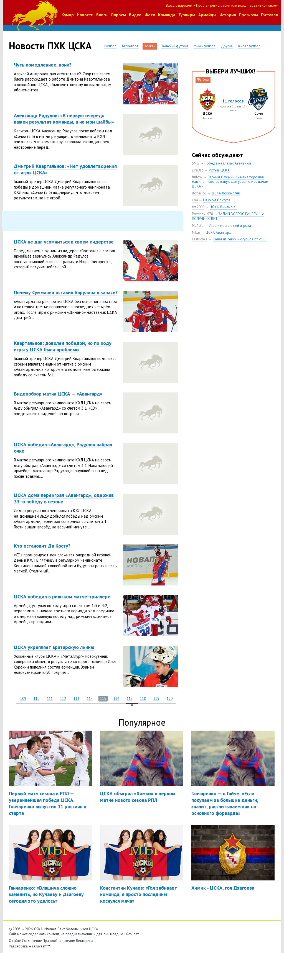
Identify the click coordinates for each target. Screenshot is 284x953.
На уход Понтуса (216, 200)
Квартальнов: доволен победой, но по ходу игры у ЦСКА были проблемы (62, 346)
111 (50, 698)
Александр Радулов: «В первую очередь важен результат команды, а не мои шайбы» (64, 118)
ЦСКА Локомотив (226, 193)
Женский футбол (174, 46)
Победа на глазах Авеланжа (227, 163)
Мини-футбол (204, 46)
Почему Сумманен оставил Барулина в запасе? (66, 292)
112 (63, 698)
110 (36, 698)
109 (23, 698)
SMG (195, 163)
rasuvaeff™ (41, 946)
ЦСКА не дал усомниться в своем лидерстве (64, 241)
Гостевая (269, 14)
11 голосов (233, 101)
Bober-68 (199, 193)
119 (156, 698)
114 (90, 698)
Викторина (84, 940)
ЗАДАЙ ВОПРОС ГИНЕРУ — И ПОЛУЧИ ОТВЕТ (228, 216)
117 (130, 698)
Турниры (186, 14)
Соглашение (32, 940)
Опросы (118, 14)
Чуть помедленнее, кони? (43, 64)
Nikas (196, 232)
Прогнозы (248, 14)
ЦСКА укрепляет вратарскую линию (54, 647)
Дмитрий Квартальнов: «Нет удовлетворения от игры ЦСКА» (65, 169)
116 (116, 698)
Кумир (68, 14)
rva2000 (198, 207)
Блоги (102, 14)
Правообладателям (59, 940)
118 (143, 698)
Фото (149, 14)
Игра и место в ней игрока (230, 225)
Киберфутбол (249, 46)
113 (76, 698)
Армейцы (207, 14)
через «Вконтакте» (263, 5)
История (227, 14)
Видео (135, 14)
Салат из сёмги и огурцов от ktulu (240, 239)
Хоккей (150, 46)
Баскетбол (130, 46)
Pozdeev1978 (202, 214)
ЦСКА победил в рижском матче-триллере (62, 596)
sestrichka (199, 239)
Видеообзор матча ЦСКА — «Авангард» (58, 394)
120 (170, 698)
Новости (85, 14)
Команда (166, 14)
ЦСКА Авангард (219, 232)
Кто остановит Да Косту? (42, 546)
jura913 (198, 170)
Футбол (110, 46)
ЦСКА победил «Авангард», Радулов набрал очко (63, 447)
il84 (195, 200)
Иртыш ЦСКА (219, 170)
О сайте (15, 940)
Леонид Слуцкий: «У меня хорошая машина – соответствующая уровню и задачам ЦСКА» (230, 182)
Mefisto (198, 225)
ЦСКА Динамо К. (223, 207)
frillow (197, 177)
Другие (227, 46)
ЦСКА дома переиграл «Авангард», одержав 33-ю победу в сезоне (64, 498)
